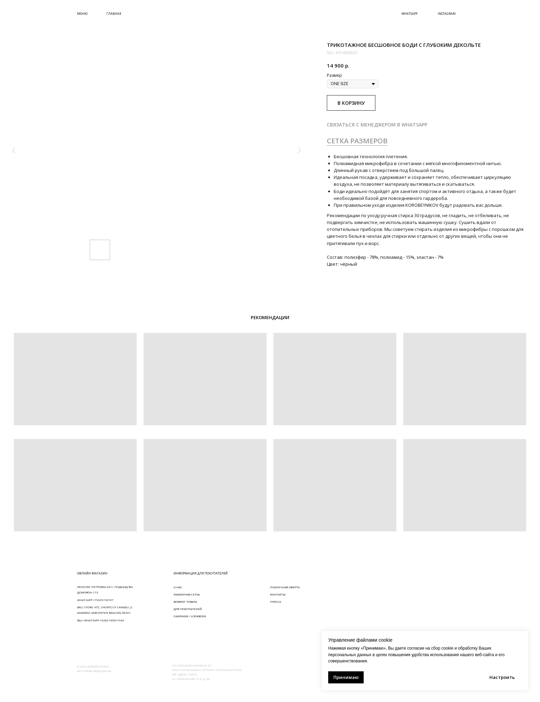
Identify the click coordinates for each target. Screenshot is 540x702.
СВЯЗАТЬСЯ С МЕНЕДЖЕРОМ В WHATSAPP (377, 124)
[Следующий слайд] (299, 150)
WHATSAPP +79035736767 (95, 600)
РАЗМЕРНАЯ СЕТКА (187, 594)
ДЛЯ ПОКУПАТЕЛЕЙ (188, 609)
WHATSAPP (409, 13)
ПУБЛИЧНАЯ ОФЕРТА (285, 587)
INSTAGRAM (447, 13)
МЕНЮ (82, 13)
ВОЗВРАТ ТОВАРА (185, 601)
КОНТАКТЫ (277, 594)
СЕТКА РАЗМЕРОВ (357, 140)
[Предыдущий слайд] (14, 150)
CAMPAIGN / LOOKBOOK (190, 616)
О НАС (178, 587)
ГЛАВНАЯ (113, 13)
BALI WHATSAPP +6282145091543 (100, 620)
